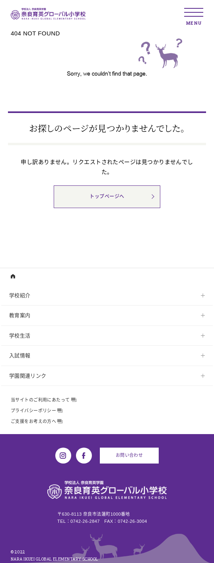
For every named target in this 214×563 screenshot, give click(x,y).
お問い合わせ (129, 455)
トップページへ (106, 196)
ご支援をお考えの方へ (37, 421)
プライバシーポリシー (37, 410)
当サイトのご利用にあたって (43, 399)
